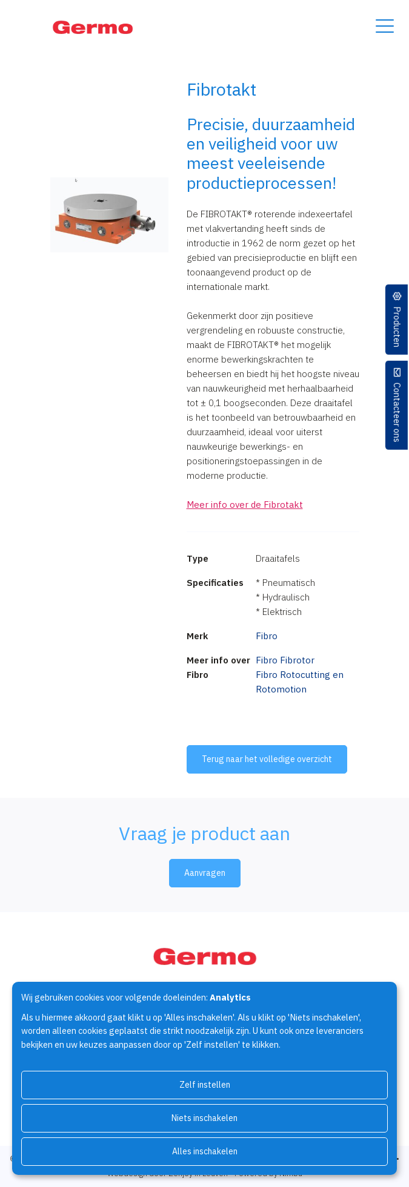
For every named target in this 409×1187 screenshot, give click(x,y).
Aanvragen (204, 872)
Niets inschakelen (204, 1118)
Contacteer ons (397, 412)
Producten (397, 326)
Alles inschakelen (205, 1151)
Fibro (267, 636)
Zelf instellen (204, 1084)
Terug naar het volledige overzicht (267, 759)
